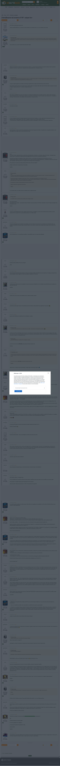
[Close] (49, 373)
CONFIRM (19, 391)
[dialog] (30, 383)
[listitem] (30, 387)
